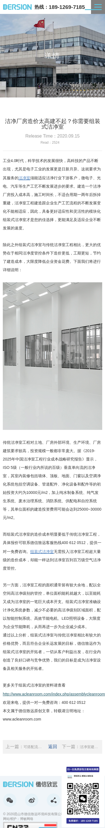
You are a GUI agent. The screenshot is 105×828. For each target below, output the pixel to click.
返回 (52, 746)
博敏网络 (26, 818)
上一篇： (24, 747)
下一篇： (80, 747)
